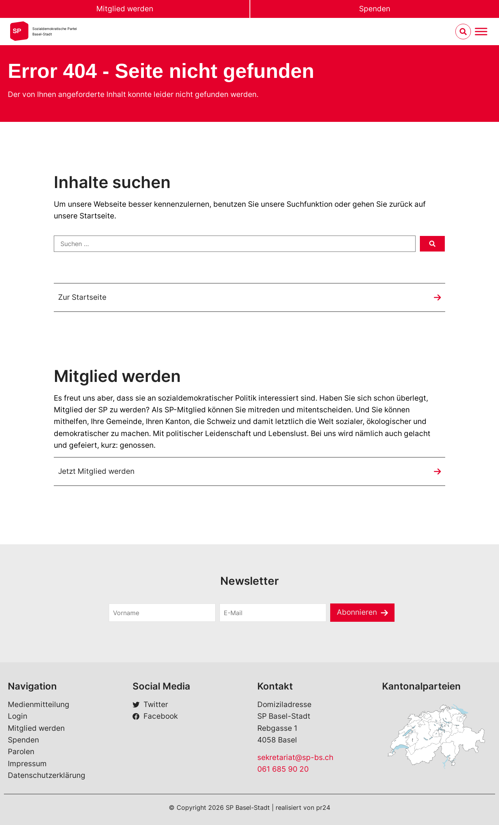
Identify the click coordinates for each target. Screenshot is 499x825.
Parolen (21, 751)
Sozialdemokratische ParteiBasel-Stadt (54, 31)
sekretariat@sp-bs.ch (295, 757)
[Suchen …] (235, 244)
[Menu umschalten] (481, 31)
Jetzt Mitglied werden (96, 471)
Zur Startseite (82, 297)
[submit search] (432, 244)
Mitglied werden (124, 8)
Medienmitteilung (38, 704)
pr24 (323, 807)
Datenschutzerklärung (46, 775)
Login (17, 716)
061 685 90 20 (283, 769)
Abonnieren (357, 612)
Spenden (374, 8)
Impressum (27, 763)
